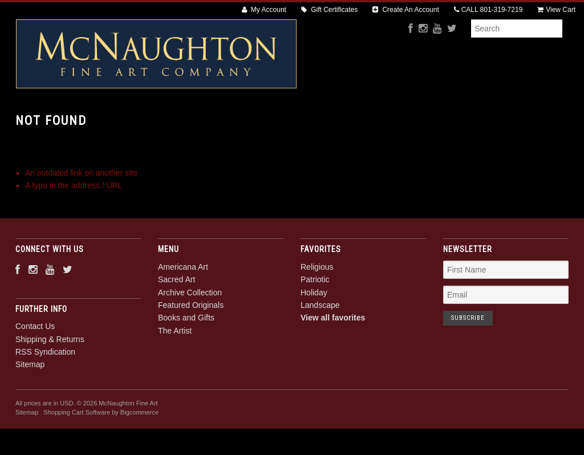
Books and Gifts (427, 120)
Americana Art (95, 120)
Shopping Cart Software (76, 451)
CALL (488, 10)
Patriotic (315, 318)
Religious (317, 305)
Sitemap (29, 403)
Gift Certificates (329, 10)
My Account (264, 10)
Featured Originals (340, 120)
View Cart (556, 10)
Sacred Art (167, 120)
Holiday (314, 331)
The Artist (498, 120)
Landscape (320, 343)
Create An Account (405, 10)
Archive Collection (247, 120)
